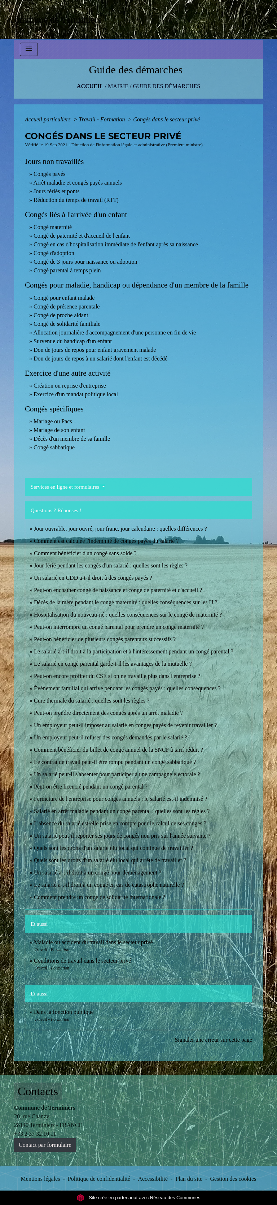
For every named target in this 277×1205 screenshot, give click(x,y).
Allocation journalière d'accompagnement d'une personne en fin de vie (114, 332)
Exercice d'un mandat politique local (76, 394)
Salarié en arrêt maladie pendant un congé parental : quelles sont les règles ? (122, 811)
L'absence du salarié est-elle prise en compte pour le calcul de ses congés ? (120, 823)
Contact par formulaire (45, 1145)
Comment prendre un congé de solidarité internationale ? (99, 897)
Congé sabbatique (54, 447)
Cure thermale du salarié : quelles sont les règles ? (91, 700)
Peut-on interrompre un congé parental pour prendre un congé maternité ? (119, 627)
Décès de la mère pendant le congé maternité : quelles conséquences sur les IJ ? (125, 602)
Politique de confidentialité (99, 1179)
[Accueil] (57, 19)
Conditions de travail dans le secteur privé (82, 961)
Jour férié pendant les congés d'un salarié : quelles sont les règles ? (111, 565)
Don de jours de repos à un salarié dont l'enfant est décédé (100, 358)
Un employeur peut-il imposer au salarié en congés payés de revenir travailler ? (125, 725)
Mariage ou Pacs (53, 421)
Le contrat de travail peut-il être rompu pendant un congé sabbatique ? (115, 762)
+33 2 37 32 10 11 (35, 1134)
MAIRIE (118, 86)
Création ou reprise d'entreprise (70, 386)
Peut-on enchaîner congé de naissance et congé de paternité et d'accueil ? (118, 590)
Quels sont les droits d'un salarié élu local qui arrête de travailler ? (110, 860)
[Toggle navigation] (29, 49)
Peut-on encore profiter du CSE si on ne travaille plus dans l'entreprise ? (117, 676)
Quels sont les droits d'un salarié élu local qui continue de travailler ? (113, 848)
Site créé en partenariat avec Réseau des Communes (139, 1197)
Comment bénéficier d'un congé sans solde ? (85, 553)
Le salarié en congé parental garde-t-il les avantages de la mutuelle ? (113, 664)
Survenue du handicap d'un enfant (73, 341)
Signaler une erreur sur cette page (213, 1040)
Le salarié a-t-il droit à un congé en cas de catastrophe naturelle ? (109, 885)
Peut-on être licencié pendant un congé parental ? (91, 786)
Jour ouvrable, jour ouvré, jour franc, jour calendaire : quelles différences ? (120, 529)
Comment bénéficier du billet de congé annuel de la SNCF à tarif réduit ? (118, 750)
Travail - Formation (102, 119)
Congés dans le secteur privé (166, 119)
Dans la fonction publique (64, 1012)
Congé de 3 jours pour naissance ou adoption (85, 262)
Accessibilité (153, 1179)
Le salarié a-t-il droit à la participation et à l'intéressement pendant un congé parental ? (133, 651)
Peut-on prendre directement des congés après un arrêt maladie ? (108, 713)
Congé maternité (53, 227)
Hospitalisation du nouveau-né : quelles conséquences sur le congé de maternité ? (128, 615)
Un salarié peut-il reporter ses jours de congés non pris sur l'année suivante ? (122, 836)
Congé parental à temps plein (67, 270)
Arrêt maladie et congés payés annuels (77, 183)
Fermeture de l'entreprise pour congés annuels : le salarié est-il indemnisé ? (120, 799)
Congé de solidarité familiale (67, 324)
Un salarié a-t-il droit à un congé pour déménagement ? (97, 872)
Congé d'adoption (54, 253)
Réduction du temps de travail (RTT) (76, 200)
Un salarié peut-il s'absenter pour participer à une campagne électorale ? (117, 774)
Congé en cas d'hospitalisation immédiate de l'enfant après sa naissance (116, 244)
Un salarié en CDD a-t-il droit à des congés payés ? (93, 578)
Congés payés (49, 174)
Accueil (90, 86)
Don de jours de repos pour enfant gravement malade (95, 350)
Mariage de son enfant (59, 430)
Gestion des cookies (233, 1179)
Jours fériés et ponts (57, 191)
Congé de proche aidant (61, 315)
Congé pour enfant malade (64, 298)
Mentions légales (40, 1179)
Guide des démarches (166, 86)
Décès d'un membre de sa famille (72, 439)
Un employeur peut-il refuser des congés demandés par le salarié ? (110, 737)
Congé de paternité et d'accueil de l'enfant (82, 236)
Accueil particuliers (48, 119)
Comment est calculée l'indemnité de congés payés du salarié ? (106, 541)
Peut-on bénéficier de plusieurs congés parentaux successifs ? (105, 639)
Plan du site (188, 1179)
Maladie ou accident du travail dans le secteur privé (93, 942)
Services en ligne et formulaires (66, 487)
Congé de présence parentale (67, 306)
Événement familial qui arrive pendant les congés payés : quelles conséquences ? (127, 688)
